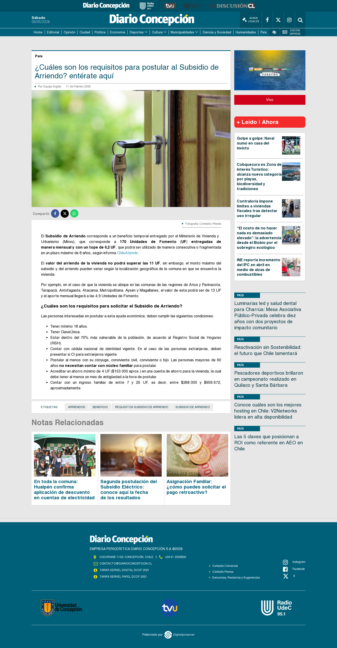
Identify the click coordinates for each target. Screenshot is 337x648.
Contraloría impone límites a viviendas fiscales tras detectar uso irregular (257, 208)
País (263, 32)
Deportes (137, 32)
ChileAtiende (127, 253)
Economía (117, 32)
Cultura (157, 32)
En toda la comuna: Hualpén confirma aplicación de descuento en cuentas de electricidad (64, 489)
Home (38, 32)
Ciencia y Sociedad (216, 32)
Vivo (269, 100)
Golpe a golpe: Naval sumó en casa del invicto (255, 143)
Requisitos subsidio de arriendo (141, 407)
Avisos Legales (250, 20)
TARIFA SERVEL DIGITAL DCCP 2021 (124, 570)
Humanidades (246, 32)
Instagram (294, 562)
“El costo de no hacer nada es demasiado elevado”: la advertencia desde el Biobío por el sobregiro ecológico (259, 238)
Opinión (69, 32)
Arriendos (76, 407)
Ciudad (85, 32)
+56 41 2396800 (175, 557)
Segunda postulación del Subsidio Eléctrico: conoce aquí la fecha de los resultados (128, 489)
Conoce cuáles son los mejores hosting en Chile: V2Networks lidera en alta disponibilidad (267, 411)
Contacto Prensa (222, 571)
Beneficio (100, 407)
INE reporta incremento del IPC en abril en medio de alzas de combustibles (258, 267)
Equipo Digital (52, 86)
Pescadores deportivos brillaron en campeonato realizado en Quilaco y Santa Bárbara (268, 379)
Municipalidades (182, 32)
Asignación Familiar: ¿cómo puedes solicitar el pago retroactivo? (196, 487)
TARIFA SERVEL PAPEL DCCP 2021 (122, 576)
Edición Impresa (291, 32)
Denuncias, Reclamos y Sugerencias (236, 577)
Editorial (53, 32)
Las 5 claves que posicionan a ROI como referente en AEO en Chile (268, 443)
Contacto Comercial (225, 566)
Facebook (294, 569)
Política (100, 32)
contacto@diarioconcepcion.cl (125, 563)
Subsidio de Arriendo (193, 407)
